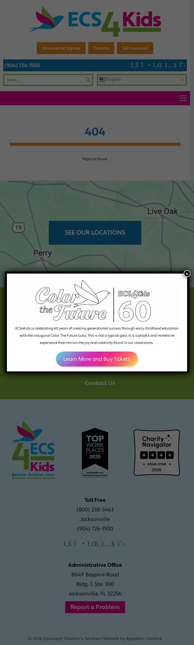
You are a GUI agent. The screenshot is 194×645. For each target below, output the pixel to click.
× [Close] (187, 273)
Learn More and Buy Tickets (97, 359)
